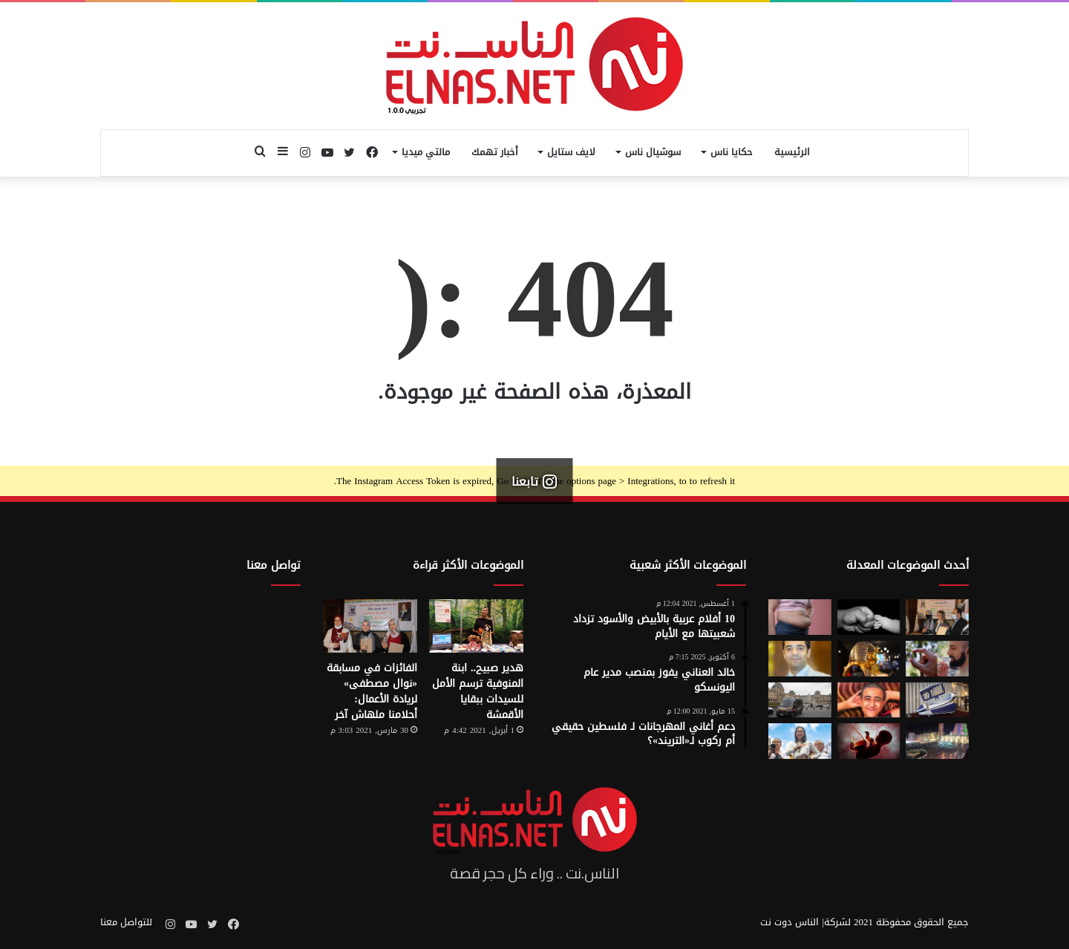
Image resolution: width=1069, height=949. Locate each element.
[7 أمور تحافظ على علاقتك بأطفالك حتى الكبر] (868, 617)
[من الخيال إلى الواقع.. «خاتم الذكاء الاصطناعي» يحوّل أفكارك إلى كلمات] (937, 658)
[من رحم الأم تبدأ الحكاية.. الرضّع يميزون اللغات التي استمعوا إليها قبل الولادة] (868, 741)
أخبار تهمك (494, 152)
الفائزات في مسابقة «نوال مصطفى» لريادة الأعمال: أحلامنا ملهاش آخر (372, 691)
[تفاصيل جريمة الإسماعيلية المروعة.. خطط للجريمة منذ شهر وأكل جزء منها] (868, 700)
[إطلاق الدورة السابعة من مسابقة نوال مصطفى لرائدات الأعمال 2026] (937, 617)
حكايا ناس (731, 152)
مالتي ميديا (426, 152)
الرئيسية (792, 152)
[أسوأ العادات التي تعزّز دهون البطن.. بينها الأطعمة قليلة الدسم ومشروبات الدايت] (799, 617)
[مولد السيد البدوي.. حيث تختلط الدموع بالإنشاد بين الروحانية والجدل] (937, 741)
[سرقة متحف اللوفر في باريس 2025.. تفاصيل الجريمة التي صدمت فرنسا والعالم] (799, 700)
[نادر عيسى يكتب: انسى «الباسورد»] (799, 658)
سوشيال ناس (653, 152)
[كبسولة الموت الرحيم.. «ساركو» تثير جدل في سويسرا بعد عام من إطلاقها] (937, 700)
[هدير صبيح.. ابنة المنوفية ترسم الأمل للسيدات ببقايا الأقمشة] (476, 626)
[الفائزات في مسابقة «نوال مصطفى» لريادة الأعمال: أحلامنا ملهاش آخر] (370, 626)
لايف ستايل (571, 152)
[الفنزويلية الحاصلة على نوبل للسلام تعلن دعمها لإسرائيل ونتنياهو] (799, 741)
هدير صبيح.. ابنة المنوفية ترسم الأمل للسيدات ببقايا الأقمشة (477, 691)
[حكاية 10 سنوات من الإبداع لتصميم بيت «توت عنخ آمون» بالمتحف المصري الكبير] (868, 658)
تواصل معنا (273, 565)
